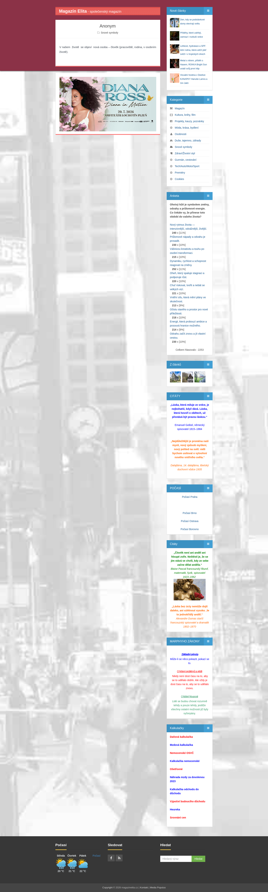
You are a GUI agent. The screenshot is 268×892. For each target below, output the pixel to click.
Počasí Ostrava (189, 521)
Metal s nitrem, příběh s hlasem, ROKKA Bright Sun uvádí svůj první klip (193, 64)
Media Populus (158, 887)
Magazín (180, 108)
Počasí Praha (189, 496)
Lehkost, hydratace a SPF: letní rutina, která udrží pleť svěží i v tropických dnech (193, 50)
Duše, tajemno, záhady (188, 140)
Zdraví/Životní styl (185, 153)
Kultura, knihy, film (185, 114)
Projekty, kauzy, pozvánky (189, 121)
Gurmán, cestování (185, 159)
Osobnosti (180, 134)
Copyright (107, 887)
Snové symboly (109, 32)
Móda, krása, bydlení (187, 127)
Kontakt (144, 887)
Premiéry (180, 172)
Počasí (96, 855)
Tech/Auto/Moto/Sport (187, 166)
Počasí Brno (190, 513)
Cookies (179, 179)
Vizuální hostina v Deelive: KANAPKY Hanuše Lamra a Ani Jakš (193, 79)
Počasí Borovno (190, 529)
